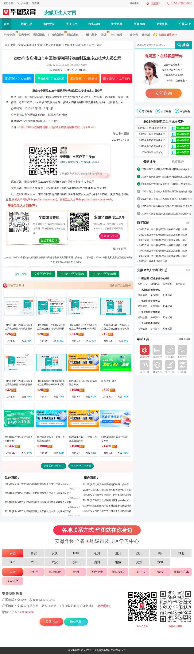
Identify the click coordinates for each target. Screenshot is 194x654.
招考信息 (10, 34)
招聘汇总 (26, 24)
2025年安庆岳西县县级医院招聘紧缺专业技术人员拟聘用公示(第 (107, 501)
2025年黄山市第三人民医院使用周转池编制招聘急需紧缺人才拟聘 (38, 502)
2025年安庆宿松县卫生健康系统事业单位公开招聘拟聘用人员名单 (107, 490)
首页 (7, 24)
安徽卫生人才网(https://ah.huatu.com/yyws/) (86, 199)
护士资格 (116, 24)
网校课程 (182, 111)
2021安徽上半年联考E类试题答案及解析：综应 (163, 229)
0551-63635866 (181, 3)
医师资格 (139, 24)
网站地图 (134, 3)
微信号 (134, 34)
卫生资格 (162, 24)
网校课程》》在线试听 (51, 78)
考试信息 (142, 295)
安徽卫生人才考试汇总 (152, 270)
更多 (188, 222)
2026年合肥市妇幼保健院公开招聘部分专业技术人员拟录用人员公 (38, 493)
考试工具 (143, 339)
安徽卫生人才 (45, 44)
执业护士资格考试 (150, 301)
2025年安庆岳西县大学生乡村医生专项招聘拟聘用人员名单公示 (107, 512)
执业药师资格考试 (150, 312)
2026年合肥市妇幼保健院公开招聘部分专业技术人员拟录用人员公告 (47, 257)
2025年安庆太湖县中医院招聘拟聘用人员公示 (106, 484)
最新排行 (149, 161)
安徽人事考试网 (21, 12)
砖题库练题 (184, 339)
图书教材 (91, 34)
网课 (104, 34)
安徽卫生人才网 (60, 12)
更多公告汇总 (109, 236)
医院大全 (49, 24)
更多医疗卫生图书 (120, 285)
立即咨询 (163, 93)
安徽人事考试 (26, 44)
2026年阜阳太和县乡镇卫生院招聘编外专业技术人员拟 (166, 169)
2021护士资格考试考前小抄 (153, 261)
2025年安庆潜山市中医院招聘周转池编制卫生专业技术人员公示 (37, 484)
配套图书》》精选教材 (83, 78)
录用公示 (94, 44)
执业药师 (94, 24)
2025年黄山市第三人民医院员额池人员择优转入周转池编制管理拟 (38, 511)
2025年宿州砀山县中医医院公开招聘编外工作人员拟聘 (166, 206)
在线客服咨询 (166, 34)
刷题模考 (57, 70)
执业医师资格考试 (150, 289)
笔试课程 (58, 34)
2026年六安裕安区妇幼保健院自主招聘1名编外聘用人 (166, 213)
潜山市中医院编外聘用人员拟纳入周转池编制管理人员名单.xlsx (58, 127)
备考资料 (24, 34)
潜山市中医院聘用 (104, 274)
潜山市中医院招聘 (72, 274)
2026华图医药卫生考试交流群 (163, 121)
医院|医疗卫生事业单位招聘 (155, 278)
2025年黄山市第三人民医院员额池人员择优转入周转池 (166, 199)
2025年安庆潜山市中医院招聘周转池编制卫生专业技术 (166, 176)
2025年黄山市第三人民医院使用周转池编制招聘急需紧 (166, 191)
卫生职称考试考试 (150, 323)
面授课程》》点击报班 (18, 78)
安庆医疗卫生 (43, 274)
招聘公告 (142, 284)
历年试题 (143, 222)
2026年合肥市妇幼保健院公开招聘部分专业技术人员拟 (166, 184)
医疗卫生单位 (64, 44)
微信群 (155, 3)
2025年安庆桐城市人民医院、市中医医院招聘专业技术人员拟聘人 (107, 496)
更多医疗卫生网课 (81, 465)
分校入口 (185, 24)
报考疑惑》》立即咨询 (116, 78)
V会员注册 (22, 3)
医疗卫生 (71, 24)
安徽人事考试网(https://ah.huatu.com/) (34, 199)
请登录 (35, 3)
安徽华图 (8, 3)
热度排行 (178, 161)
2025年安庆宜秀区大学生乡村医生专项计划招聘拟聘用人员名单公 (107, 506)
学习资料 (116, 34)
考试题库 (39, 34)
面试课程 (73, 34)
